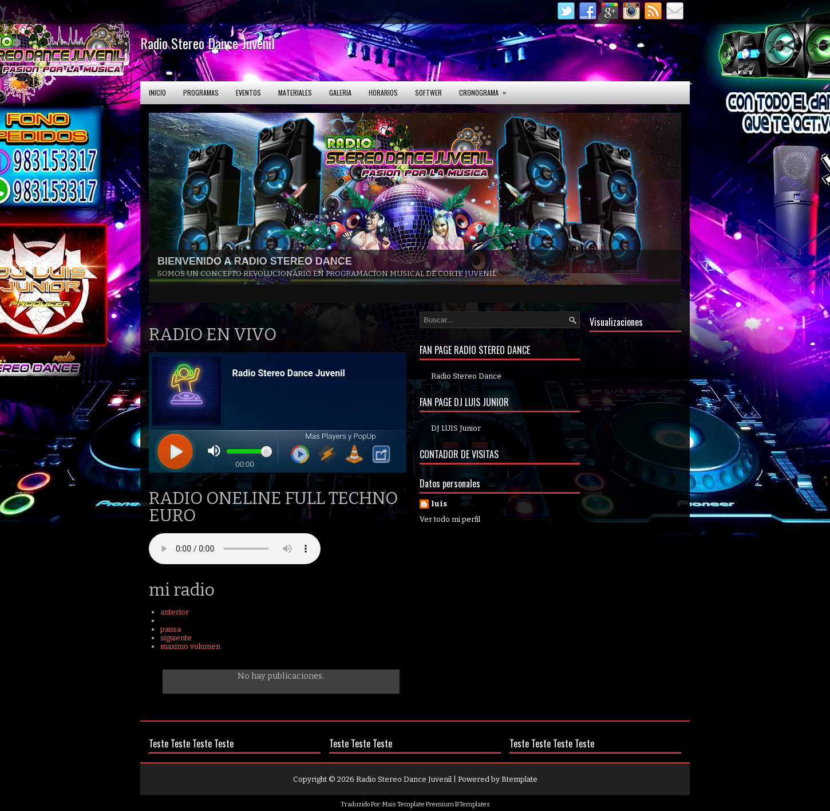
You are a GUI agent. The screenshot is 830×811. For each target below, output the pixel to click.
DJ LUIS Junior (456, 428)
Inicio (157, 92)
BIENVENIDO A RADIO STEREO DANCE (254, 261)
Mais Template (403, 804)
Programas (201, 92)
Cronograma (486, 89)
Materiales (295, 92)
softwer (428, 92)
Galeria (340, 92)
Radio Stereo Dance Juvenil (207, 43)
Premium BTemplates (458, 804)
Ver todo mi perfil (450, 519)
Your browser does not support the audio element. (235, 548)
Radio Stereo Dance (466, 376)
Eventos (248, 92)
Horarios (383, 92)
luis (439, 503)
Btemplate (519, 779)
